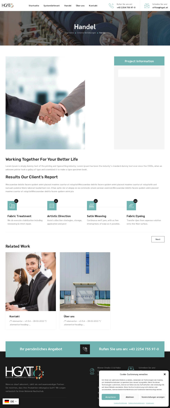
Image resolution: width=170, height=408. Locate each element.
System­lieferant (52, 5)
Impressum (150, 403)
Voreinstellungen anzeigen (153, 397)
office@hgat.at (160, 7)
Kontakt (93, 5)
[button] (164, 374)
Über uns (80, 5)
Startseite (34, 5)
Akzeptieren (110, 397)
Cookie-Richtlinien (120, 403)
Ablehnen (130, 397)
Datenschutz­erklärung (136, 403)
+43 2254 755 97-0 (126, 7)
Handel (67, 5)
